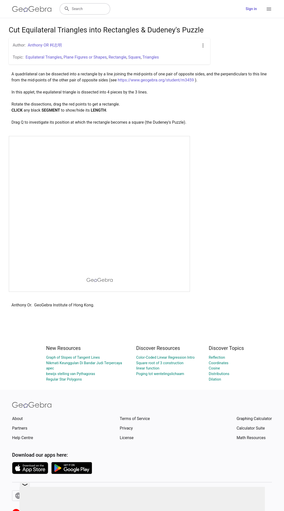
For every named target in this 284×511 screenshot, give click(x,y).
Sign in (251, 9)
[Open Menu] (269, 9)
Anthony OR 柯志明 (45, 45)
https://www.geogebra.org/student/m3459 (156, 80)
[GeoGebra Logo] (32, 9)
